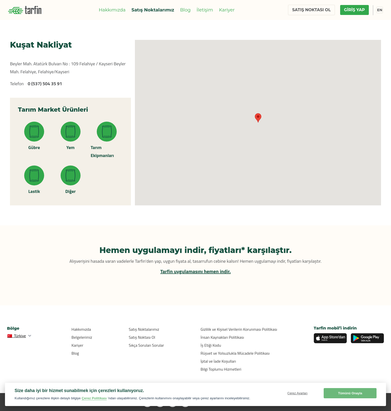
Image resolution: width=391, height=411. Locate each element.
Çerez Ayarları (297, 393)
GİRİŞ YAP (354, 9)
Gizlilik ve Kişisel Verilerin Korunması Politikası (238, 329)
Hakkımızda (112, 10)
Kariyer (227, 10)
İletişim (204, 10)
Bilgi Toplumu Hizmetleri (220, 369)
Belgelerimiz (82, 337)
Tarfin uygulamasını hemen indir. (195, 271)
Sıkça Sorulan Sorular (146, 345)
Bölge (13, 328)
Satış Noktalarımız (152, 10)
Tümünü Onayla (350, 393)
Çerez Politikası (94, 398)
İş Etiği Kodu (210, 345)
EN (379, 10)
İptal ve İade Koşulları (218, 361)
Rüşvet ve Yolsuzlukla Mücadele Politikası (235, 353)
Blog (185, 10)
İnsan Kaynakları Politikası (222, 337)
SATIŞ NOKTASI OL (311, 9)
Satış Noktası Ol (142, 337)
